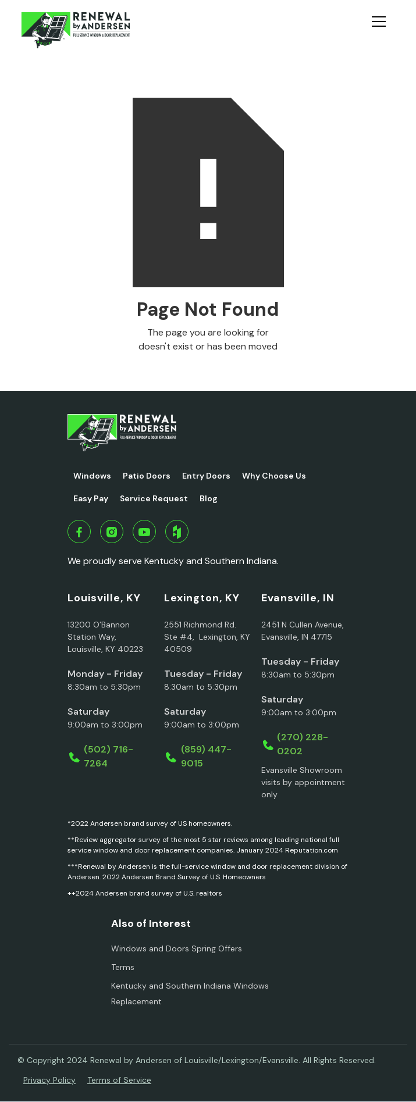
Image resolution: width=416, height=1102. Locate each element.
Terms (122, 967)
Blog (209, 498)
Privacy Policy (49, 1080)
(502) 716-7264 (108, 756)
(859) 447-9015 (206, 756)
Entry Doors (206, 475)
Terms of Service (119, 1080)
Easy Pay (90, 498)
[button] (383, 30)
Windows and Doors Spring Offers (176, 948)
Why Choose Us (274, 475)
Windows (92, 475)
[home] (75, 30)
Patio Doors (146, 475)
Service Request (154, 498)
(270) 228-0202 (302, 744)
